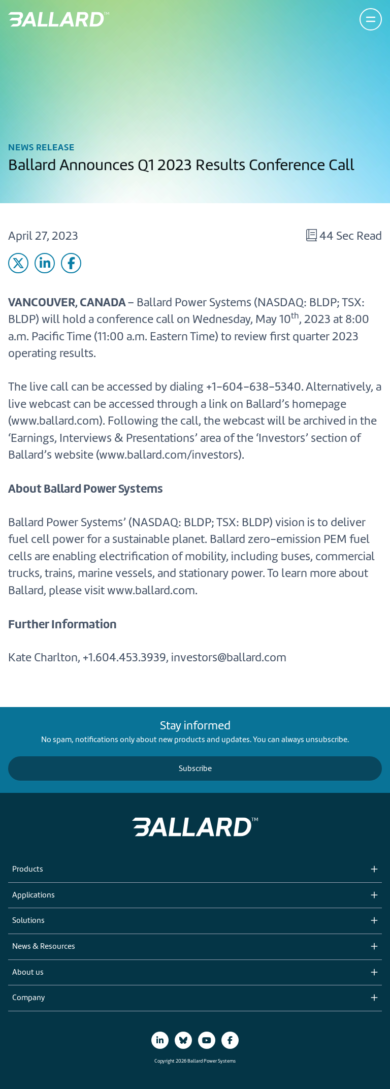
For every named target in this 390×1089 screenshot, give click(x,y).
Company (28, 998)
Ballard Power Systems (194, 302)
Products (27, 869)
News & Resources (43, 946)
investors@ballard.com (228, 657)
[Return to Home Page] (58, 19)
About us (28, 972)
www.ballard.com (55, 420)
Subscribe (195, 768)
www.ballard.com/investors (168, 454)
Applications (33, 895)
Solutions (28, 920)
